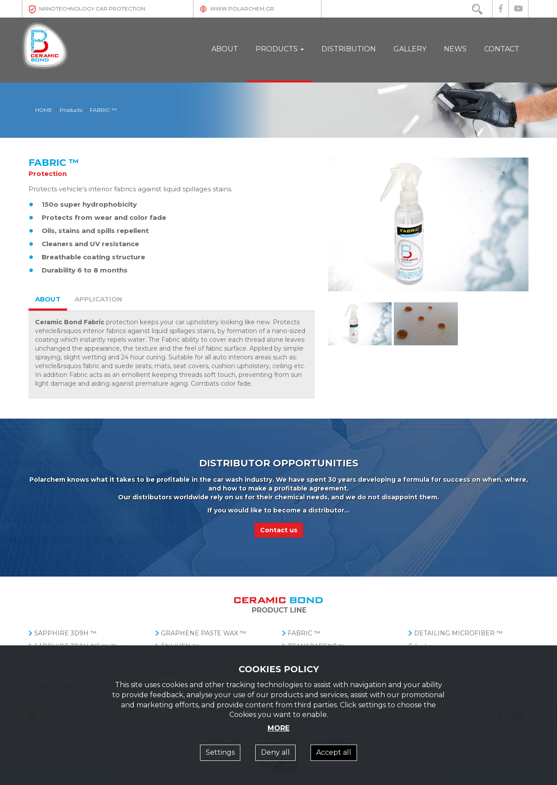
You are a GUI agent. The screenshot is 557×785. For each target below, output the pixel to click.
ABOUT (224, 49)
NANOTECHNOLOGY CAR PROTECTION (87, 8)
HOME (43, 110)
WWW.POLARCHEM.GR (237, 8)
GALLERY (409, 49)
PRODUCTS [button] (280, 49)
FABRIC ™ (301, 633)
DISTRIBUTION (348, 49)
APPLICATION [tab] (98, 299)
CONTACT (501, 49)
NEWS (455, 49)
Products (71, 110)
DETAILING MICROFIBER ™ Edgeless (455, 639)
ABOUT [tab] (48, 299)
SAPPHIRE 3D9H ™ (62, 633)
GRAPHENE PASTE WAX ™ (200, 633)
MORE (278, 728)
